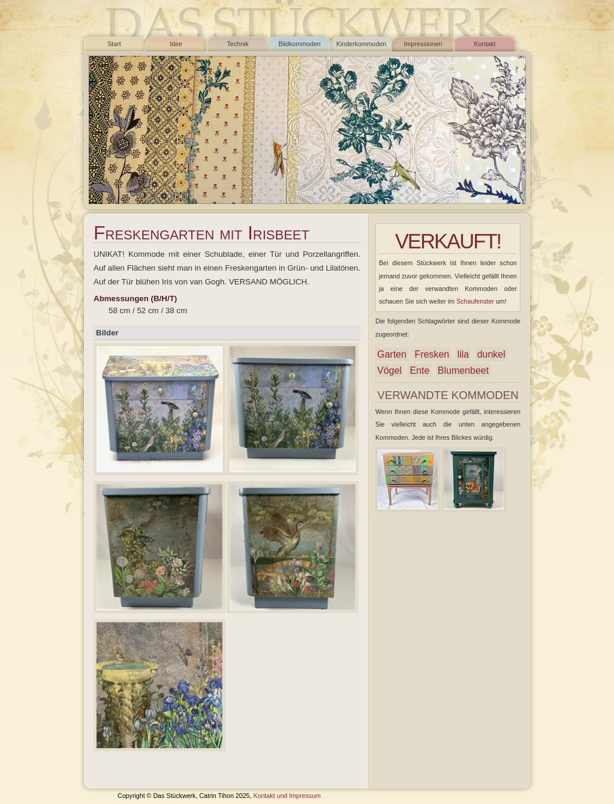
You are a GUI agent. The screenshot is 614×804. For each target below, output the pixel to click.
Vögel (389, 370)
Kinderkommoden (361, 43)
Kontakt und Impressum (287, 795)
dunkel (491, 354)
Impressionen (423, 43)
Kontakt (484, 43)
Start (114, 43)
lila (463, 354)
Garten (392, 354)
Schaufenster (475, 301)
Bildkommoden (299, 43)
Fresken (431, 354)
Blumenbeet (463, 370)
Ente (419, 370)
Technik (237, 43)
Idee (176, 43)
